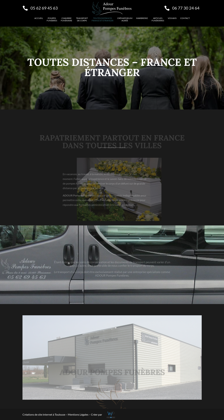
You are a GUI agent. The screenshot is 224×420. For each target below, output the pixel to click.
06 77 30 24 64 (185, 7)
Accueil (38, 18)
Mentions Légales (78, 414)
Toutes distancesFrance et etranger (102, 19)
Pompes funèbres (52, 19)
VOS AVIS (172, 18)
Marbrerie (142, 18)
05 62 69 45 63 (44, 7)
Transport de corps (82, 19)
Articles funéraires (158, 19)
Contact (185, 18)
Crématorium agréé (124, 19)
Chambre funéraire (66, 19)
